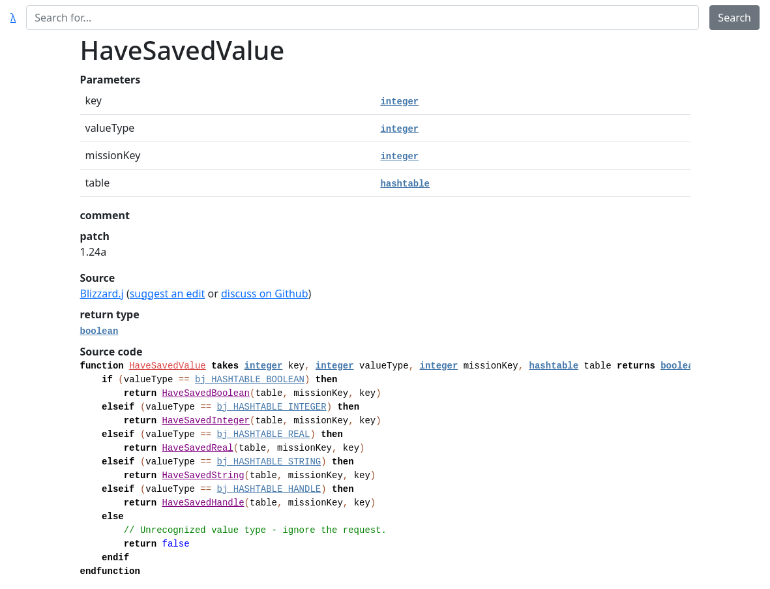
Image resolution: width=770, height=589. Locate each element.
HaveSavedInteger (206, 420)
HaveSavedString (203, 475)
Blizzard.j (102, 293)
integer (399, 102)
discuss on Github (264, 293)
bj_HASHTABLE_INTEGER (272, 407)
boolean (99, 331)
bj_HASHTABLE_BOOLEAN (249, 379)
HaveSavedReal (197, 448)
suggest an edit (167, 293)
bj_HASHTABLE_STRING (269, 462)
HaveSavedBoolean (206, 393)
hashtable (405, 184)
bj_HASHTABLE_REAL (263, 434)
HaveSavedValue (167, 366)
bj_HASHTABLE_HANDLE (269, 489)
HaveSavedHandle (203, 503)
